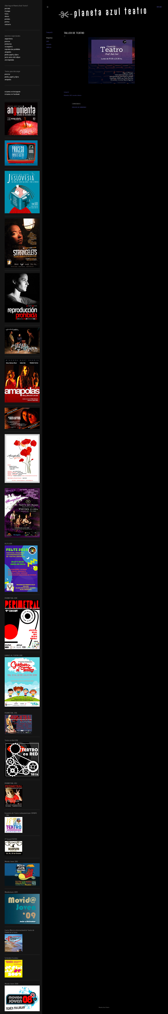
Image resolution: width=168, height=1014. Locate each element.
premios (7, 19)
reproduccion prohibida (12, 49)
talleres (48, 47)
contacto (8, 24)
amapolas (8, 52)
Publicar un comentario (79, 107)
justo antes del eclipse (12, 57)
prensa (7, 22)
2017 (47, 41)
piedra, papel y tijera (12, 77)
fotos (7, 14)
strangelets (9, 47)
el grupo (7, 11)
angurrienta (9, 39)
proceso (7, 41)
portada (7, 8)
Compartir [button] (49, 32)
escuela (48, 44)
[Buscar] (159, 7)
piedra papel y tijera (11, 55)
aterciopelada (9, 60)
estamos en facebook (12, 94)
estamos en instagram (12, 92)
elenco (7, 16)
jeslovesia (8, 44)
